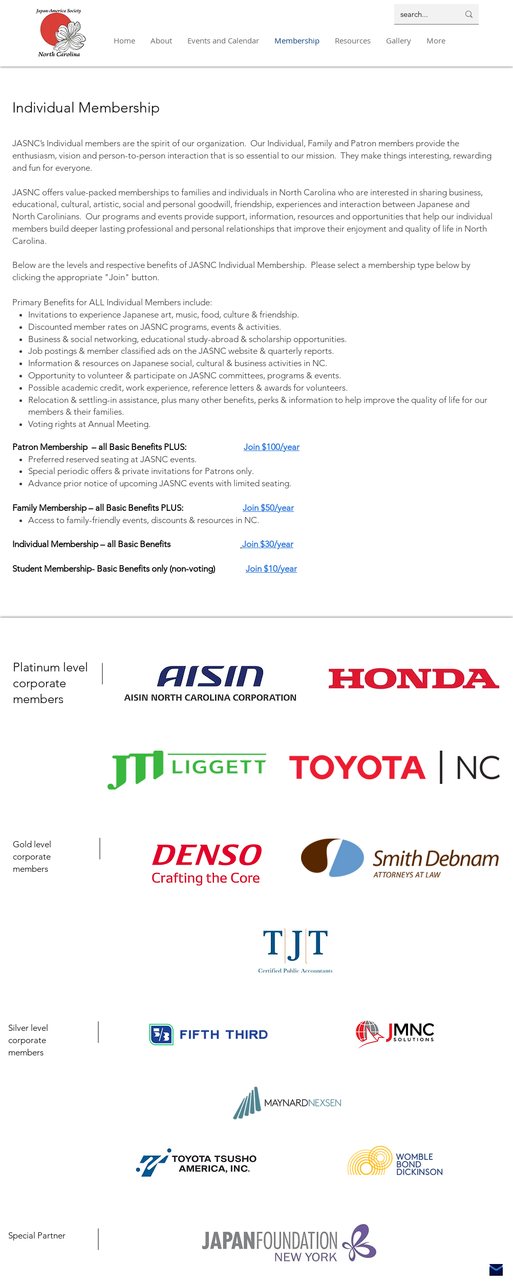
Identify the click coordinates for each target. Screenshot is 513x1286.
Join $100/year (272, 447)
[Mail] (496, 1270)
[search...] (422, 14)
